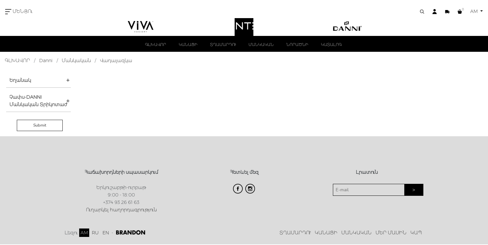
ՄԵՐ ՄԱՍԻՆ (391, 233)
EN (105, 233)
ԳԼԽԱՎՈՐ (155, 44)
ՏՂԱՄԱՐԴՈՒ (223, 44)
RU (95, 233)
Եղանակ (20, 80)
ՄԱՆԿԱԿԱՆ (261, 44)
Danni (46, 60)
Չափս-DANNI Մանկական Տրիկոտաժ (38, 100)
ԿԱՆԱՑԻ (188, 44)
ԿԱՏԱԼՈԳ (331, 44)
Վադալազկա (116, 60)
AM (474, 11)
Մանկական (76, 60)
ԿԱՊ (416, 233)
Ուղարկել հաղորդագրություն (121, 210)
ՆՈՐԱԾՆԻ (297, 44)
